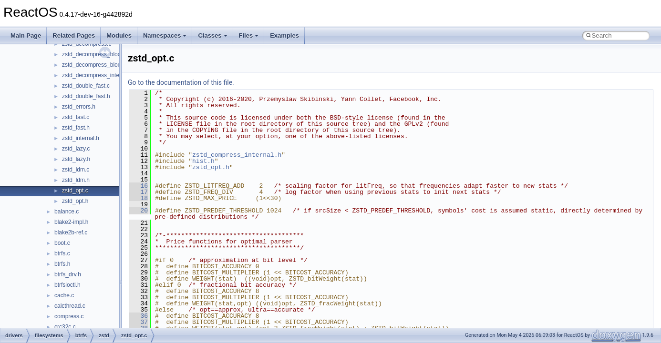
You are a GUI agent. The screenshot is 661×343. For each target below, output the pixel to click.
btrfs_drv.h (67, 274)
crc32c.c (65, 326)
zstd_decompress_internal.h (98, 75)
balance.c (66, 211)
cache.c (64, 295)
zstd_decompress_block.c (95, 54)
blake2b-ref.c (70, 232)
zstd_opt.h (75, 201)
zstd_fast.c (75, 117)
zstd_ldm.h (76, 180)
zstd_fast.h (76, 127)
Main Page (25, 35)
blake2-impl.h (71, 222)
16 (138, 186)
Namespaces (165, 35)
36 (138, 316)
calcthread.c (69, 306)
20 (138, 210)
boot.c (62, 243)
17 (138, 192)
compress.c (68, 316)
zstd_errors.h (78, 106)
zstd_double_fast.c (86, 85)
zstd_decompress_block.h (95, 64)
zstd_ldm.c (75, 169)
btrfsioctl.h (67, 285)
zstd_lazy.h (76, 159)
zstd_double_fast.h (86, 96)
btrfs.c (62, 253)
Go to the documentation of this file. (181, 82)
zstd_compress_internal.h (236, 155)
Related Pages (73, 35)
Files (249, 35)
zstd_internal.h (80, 138)
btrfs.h (62, 264)
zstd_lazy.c (76, 148)
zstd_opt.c (75, 190)
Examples (284, 35)
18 (138, 198)
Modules (119, 35)
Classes (212, 35)
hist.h (203, 161)
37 (138, 322)
